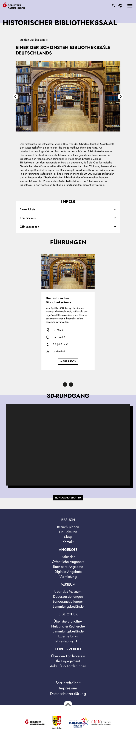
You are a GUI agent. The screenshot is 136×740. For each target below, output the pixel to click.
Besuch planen (68, 527)
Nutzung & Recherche (68, 626)
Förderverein (68, 649)
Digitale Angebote (68, 571)
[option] (68, 99)
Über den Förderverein (68, 656)
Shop (68, 536)
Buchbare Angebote (68, 566)
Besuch (68, 519)
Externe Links (68, 636)
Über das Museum (68, 591)
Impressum (68, 688)
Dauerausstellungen (68, 596)
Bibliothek (68, 614)
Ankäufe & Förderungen (68, 666)
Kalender (68, 556)
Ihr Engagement (68, 661)
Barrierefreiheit (68, 683)
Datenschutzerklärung (68, 693)
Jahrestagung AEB (68, 641)
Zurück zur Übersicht (34, 40)
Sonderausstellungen (68, 601)
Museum (68, 584)
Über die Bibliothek (68, 621)
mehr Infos (68, 361)
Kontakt (68, 541)
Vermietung (68, 576)
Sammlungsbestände (68, 606)
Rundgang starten (68, 497)
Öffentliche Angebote (68, 561)
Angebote (68, 549)
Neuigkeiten (68, 532)
